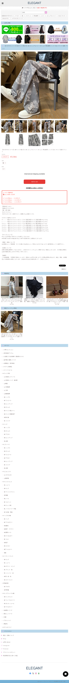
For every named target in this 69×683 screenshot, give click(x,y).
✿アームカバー (8, 549)
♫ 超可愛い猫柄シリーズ (9, 359)
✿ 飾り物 (6, 417)
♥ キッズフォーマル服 (8, 593)
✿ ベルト (6, 539)
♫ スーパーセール (7, 370)
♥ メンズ (5, 424)
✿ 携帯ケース (7, 532)
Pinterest (5, 648)
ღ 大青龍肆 (7, 387)
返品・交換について (8, 635)
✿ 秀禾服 (6, 590)
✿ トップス (7, 397)
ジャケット (28, 15)
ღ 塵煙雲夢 (7, 393)
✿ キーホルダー (8, 535)
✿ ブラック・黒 (8, 569)
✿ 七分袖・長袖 (8, 512)
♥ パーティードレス (8, 556)
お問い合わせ (6, 642)
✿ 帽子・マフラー (9, 529)
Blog (4, 638)
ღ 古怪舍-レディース (9, 376)
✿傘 (5, 552)
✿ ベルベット (7, 502)
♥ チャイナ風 (6, 373)
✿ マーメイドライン (9, 491)
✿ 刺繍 (6, 495)
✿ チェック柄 (7, 505)
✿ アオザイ (7, 586)
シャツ (42, 15)
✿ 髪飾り (6, 525)
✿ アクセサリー (8, 522)
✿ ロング (6, 488)
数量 (3, 166)
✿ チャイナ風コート (9, 410)
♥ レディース (6, 444)
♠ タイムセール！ (7, 627)
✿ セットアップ (8, 403)
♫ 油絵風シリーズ (7, 610)
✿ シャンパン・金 (9, 573)
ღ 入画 (6, 390)
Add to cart (34, 181)
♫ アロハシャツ (7, 620)
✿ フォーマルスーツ (9, 600)
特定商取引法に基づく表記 (10, 655)
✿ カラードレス (8, 579)
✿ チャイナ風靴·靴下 (9, 414)
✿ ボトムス (7, 407)
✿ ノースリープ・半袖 (10, 508)
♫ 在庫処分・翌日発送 (8, 363)
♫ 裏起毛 (5, 623)
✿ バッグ (6, 519)
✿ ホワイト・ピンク (9, 566)
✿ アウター (7, 434)
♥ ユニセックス (7, 471)
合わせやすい (5, 18)
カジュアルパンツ (51, 15)
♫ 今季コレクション (8, 349)
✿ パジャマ (7, 420)
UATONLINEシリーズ (17, 18)
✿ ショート (7, 485)
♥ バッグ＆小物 (7, 515)
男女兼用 (36, 15)
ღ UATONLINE (8, 475)
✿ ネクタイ (7, 546)
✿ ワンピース (7, 400)
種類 (3, 160)
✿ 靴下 (6, 542)
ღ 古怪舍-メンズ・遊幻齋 (10, 380)
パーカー (17, 15)
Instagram (6, 645)
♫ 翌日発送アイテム (8, 353)
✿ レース (6, 498)
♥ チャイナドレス (7, 481)
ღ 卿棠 (6, 383)
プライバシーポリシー (9, 652)
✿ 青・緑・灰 (7, 576)
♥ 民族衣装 (5, 583)
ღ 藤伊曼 (6, 478)
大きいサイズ (61, 15)
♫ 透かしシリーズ (7, 613)
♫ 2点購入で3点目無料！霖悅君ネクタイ (13, 356)
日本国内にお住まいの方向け (34, 188)
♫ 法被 (4, 617)
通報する (64, 269)
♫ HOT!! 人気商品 (7, 366)
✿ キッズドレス (8, 596)
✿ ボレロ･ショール (9, 603)
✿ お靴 (6, 441)
